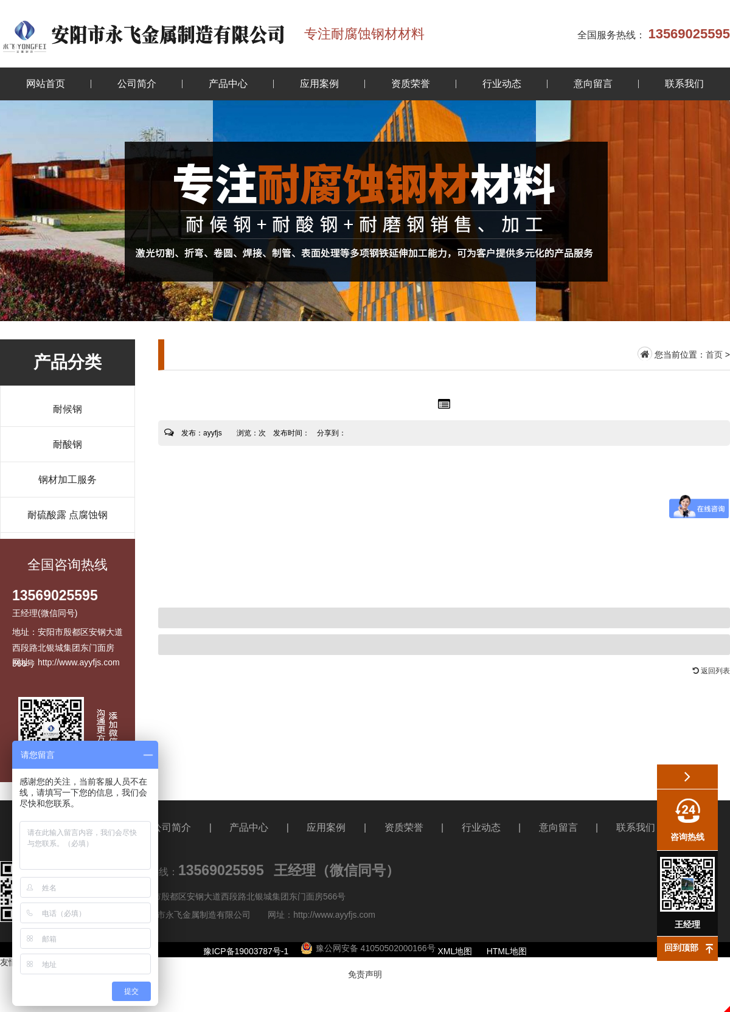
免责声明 (365, 974)
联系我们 (684, 83)
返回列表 (711, 671)
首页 (714, 354)
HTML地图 (507, 951)
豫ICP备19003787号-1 (245, 951)
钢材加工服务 (67, 479)
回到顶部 (681, 947)
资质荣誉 (410, 83)
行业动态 (501, 83)
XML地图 (455, 951)
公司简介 (136, 83)
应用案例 (319, 83)
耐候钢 (67, 409)
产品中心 (228, 83)
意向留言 (593, 83)
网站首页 (45, 83)
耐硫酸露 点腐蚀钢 (67, 515)
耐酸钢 (67, 444)
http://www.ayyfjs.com (334, 915)
